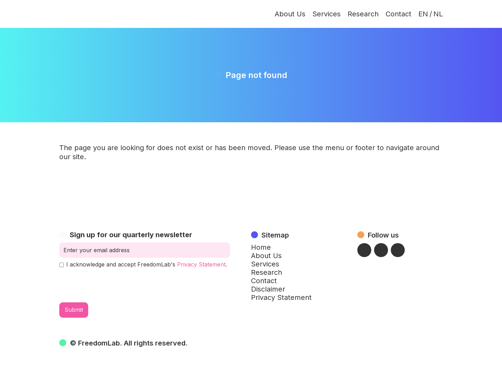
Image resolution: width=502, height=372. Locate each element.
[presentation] (112, 285)
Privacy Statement (201, 264)
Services (326, 14)
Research (363, 14)
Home (261, 247)
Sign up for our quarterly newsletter (131, 235)
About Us (290, 14)
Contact (398, 14)
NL (438, 14)
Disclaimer (268, 289)
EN (423, 14)
